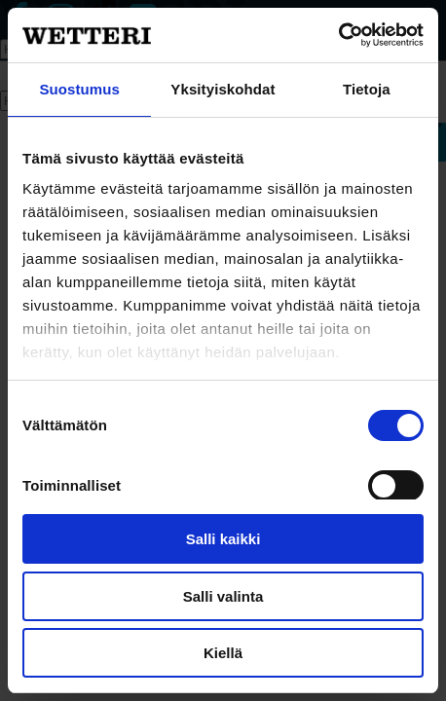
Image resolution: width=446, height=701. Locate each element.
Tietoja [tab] (366, 89)
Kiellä (223, 653)
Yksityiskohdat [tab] (222, 89)
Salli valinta (223, 596)
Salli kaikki (223, 539)
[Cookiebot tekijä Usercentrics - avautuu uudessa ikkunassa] (338, 35)
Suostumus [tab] (79, 89)
